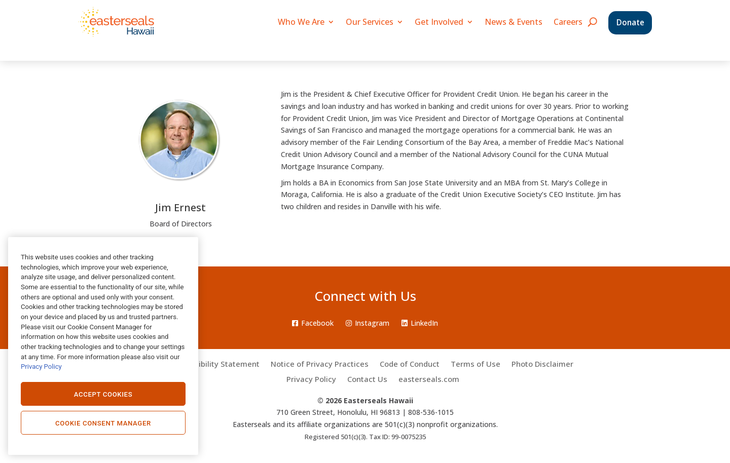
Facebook (313, 323)
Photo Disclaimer (542, 364)
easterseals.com (428, 379)
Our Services (369, 21)
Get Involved (439, 21)
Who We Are (301, 21)
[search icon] (592, 22)
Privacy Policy (311, 379)
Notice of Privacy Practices (320, 364)
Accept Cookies (103, 394)
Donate (630, 22)
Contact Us (367, 379)
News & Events (513, 21)
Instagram (367, 323)
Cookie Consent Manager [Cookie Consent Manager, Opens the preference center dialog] (103, 423)
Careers (568, 21)
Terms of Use (475, 364)
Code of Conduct (410, 364)
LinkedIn (420, 323)
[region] (103, 346)
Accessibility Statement (216, 364)
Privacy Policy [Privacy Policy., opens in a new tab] (41, 366)
